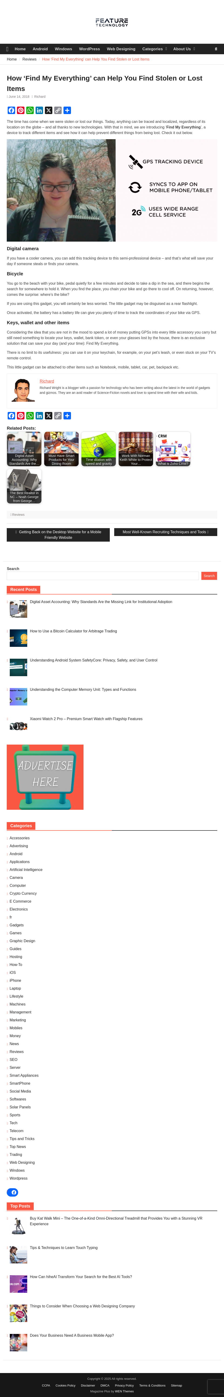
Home (20, 49)
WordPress (89, 49)
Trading (16, 1155)
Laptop (15, 988)
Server (15, 1068)
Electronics (19, 909)
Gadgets (16, 925)
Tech (13, 1123)
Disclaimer (88, 1385)
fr (11, 917)
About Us (182, 49)
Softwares (18, 1099)
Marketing (18, 1020)
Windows (63, 49)
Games (16, 933)
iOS (13, 973)
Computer (18, 885)
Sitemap (176, 1385)
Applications (20, 862)
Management (20, 1012)
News (14, 1044)
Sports (15, 1115)
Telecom (16, 1131)
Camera (16, 878)
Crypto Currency (23, 893)
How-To (16, 965)
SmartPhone (20, 1083)
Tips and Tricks (22, 1139)
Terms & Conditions (152, 1385)
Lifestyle (16, 996)
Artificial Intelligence (26, 870)
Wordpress (18, 1178)
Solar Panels (20, 1107)
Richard (39, 96)
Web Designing (121, 49)
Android (40, 49)
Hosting (16, 957)
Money (15, 1036)
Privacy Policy (124, 1385)
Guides (15, 949)
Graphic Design (22, 941)
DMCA (104, 1385)
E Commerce (20, 901)
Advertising (19, 846)
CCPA (46, 1385)
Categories (152, 49)
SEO (13, 1060)
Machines (17, 1004)
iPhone (15, 980)
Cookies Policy (65, 1385)
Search (13, 569)
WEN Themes (124, 1391)
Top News (18, 1147)
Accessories (20, 838)
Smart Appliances (24, 1075)
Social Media (20, 1091)
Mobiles (16, 1028)
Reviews (18, 514)
